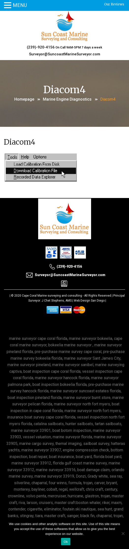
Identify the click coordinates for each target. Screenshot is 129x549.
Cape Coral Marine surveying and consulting (52, 295)
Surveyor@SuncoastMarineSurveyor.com (64, 54)
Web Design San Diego (89, 300)
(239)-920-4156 (41, 47)
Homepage (24, 99)
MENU (20, 5)
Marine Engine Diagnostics (67, 99)
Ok (66, 542)
